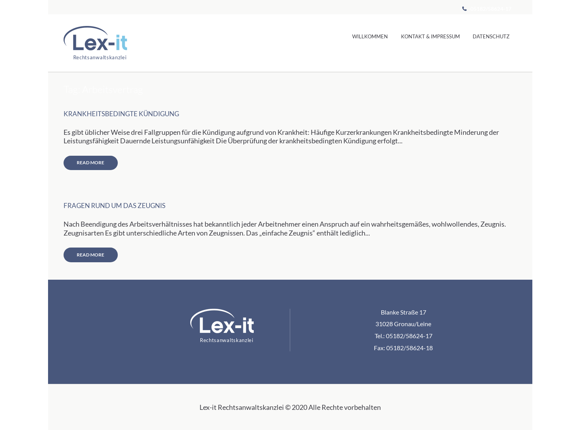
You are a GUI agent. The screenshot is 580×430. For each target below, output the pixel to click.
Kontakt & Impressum (430, 36)
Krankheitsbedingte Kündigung (121, 114)
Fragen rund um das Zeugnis (114, 206)
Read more (90, 162)
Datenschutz (491, 36)
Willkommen (370, 36)
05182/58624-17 (490, 8)
